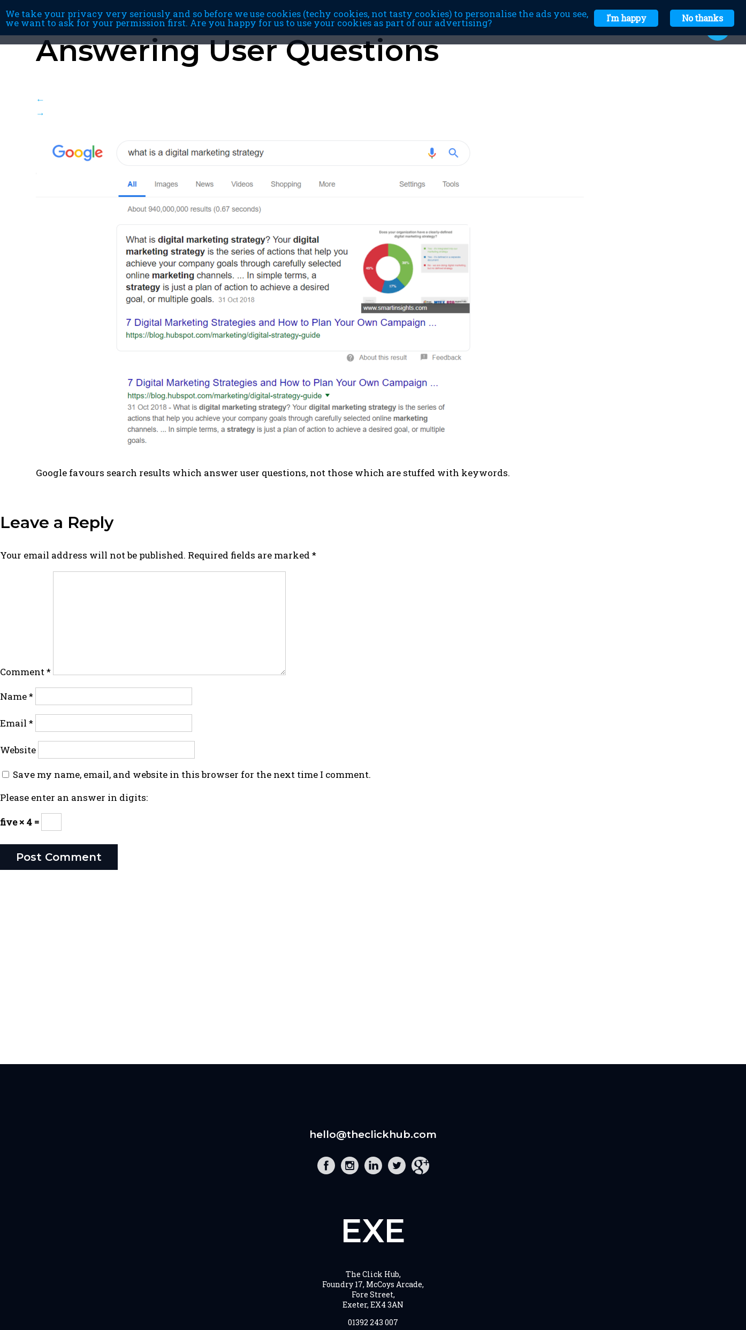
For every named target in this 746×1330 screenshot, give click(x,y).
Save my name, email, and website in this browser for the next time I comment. (192, 774)
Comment (25, 672)
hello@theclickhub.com (373, 1134)
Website (18, 750)
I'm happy (626, 18)
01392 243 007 (373, 1322)
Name (16, 696)
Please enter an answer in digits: (74, 797)
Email (16, 723)
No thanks (702, 18)
